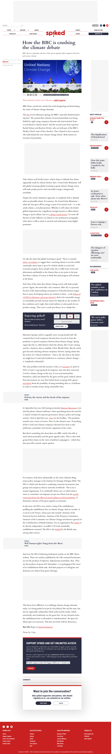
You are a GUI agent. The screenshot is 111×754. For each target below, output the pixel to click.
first (28, 114)
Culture (32, 736)
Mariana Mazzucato (69, 408)
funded (58, 529)
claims (76, 522)
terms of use (50, 752)
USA (31, 746)
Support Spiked (7, 736)
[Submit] (22, 25)
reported (66, 366)
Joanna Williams (61, 739)
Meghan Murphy (96, 146)
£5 (56, 316)
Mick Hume (60, 743)
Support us (98, 34)
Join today (43, 703)
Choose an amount (67, 321)
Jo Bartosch (94, 233)
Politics (54, 95)
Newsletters (98, 30)
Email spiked (87, 739)
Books (78, 34)
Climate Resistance (45, 627)
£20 (70, 316)
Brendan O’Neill (61, 734)
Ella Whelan (60, 741)
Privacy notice (6, 741)
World (93, 179)
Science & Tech (61, 95)
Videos (36, 30)
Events (78, 30)
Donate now (59, 326)
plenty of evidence (30, 262)
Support (31, 668)
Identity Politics (96, 235)
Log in (95, 25)
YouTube (107, 25)
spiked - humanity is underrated (55, 33)
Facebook (101, 25)
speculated (27, 383)
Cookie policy (6, 743)
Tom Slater (94, 270)
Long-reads (33, 34)
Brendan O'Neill (96, 177)
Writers (22, 30)
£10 (63, 316)
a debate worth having (58, 214)
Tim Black (93, 207)
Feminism (32, 741)
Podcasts (12, 34)
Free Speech (47, 95)
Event (93, 272)
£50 (77, 316)
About (4, 734)
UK (67, 95)
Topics (9, 30)
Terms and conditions (9, 739)
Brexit (31, 739)
